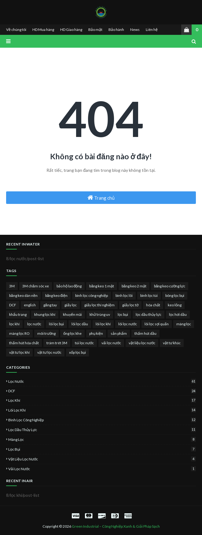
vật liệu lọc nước (142, 343)
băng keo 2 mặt (134, 286)
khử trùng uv (100, 314)
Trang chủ (101, 197)
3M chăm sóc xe (35, 286)
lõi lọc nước (127, 324)
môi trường (46, 333)
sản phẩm (119, 333)
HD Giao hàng (71, 29)
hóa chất (153, 305)
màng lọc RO (19, 333)
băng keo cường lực (169, 286)
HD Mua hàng (43, 29)
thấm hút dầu (145, 333)
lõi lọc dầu (80, 324)
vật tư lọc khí (19, 352)
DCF (12, 305)
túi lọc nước (84, 343)
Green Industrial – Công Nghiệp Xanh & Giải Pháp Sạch (116, 526)
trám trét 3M (56, 343)
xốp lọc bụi (77, 352)
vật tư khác (172, 343)
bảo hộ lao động (69, 286)
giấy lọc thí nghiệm (99, 305)
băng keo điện (56, 295)
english (30, 305)
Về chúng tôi (16, 29)
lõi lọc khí (103, 324)
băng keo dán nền (23, 295)
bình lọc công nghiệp (91, 295)
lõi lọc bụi (56, 324)
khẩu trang (18, 314)
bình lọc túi (149, 295)
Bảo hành (116, 29)
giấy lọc (70, 305)
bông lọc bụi (174, 295)
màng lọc (183, 324)
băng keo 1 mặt (101, 286)
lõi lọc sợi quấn (157, 324)
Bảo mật (95, 29)
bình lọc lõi (124, 295)
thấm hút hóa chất (24, 343)
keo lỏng (175, 305)
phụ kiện (96, 333)
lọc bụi (123, 314)
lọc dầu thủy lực (148, 314)
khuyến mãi (72, 314)
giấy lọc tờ (130, 305)
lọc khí (14, 324)
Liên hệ (152, 29)
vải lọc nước (111, 343)
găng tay (50, 305)
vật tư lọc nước (49, 352)
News (135, 29)
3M (12, 286)
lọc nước (34, 324)
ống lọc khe (72, 333)
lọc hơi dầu (178, 314)
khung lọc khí (44, 314)
